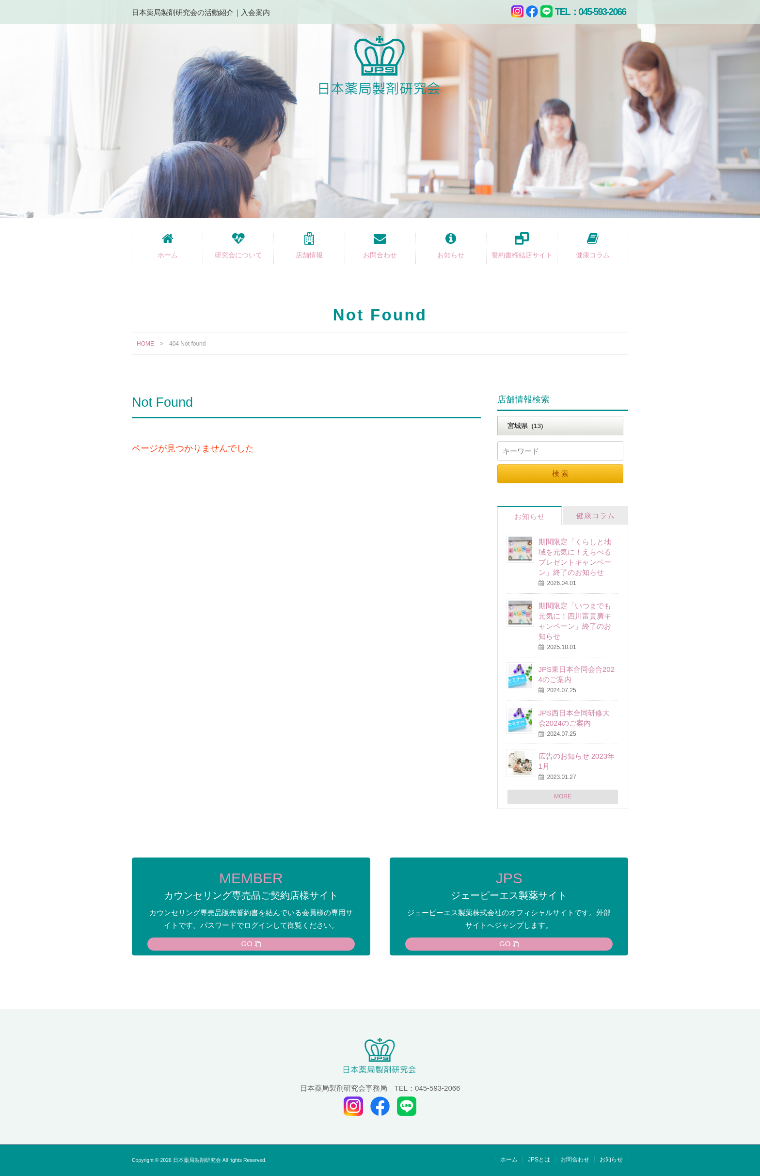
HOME (145, 343)
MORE (562, 796)
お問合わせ (380, 255)
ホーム (168, 255)
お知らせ (450, 255)
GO (247, 943)
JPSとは (539, 1159)
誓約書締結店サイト (522, 255)
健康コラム (593, 255)
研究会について (238, 255)
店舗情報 (309, 255)
